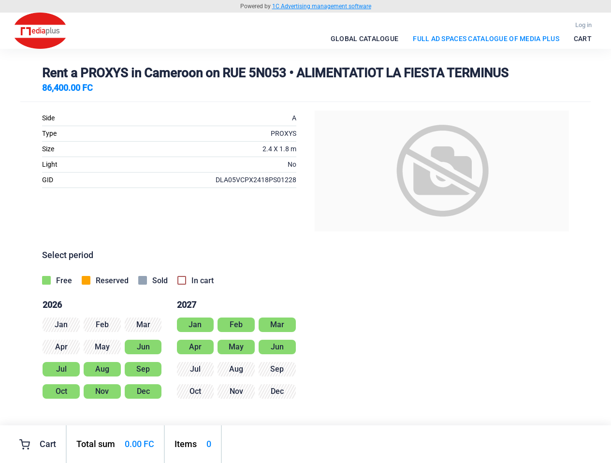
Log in (583, 25)
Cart (583, 39)
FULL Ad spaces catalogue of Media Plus (486, 39)
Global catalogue (364, 39)
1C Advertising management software (321, 6)
